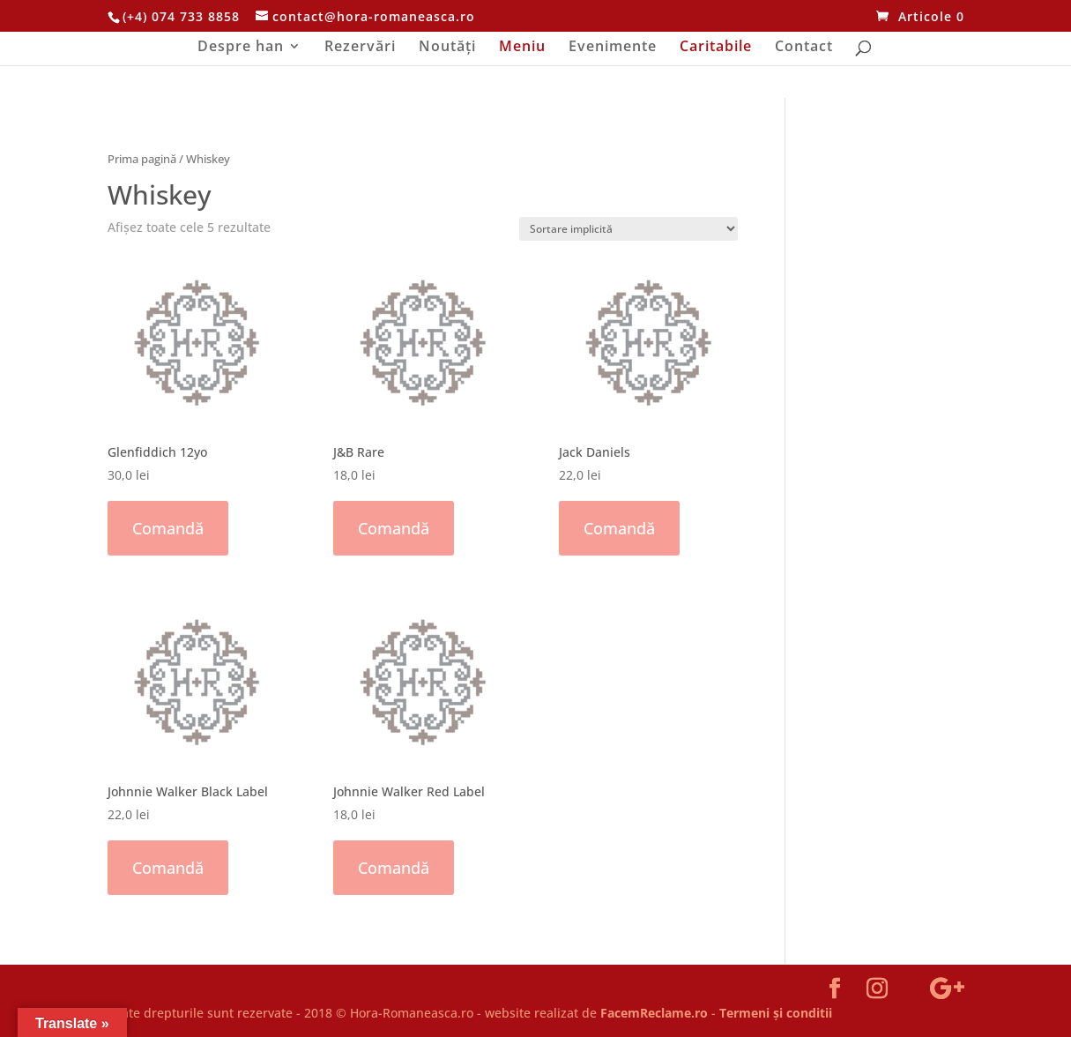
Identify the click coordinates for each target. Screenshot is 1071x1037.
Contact (804, 48)
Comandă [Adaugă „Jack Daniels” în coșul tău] (619, 528)
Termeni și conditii (775, 1012)
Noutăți (447, 48)
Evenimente (613, 48)
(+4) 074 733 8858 (181, 16)
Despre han (240, 48)
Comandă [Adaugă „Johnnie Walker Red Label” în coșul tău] (393, 867)
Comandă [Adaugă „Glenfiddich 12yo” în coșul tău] (168, 528)
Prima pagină (142, 159)
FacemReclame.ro (654, 1012)
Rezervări (360, 48)
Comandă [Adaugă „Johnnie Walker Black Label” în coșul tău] (168, 867)
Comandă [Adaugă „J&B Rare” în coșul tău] (393, 528)
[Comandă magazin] (628, 229)
